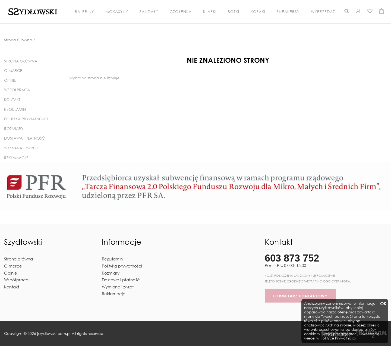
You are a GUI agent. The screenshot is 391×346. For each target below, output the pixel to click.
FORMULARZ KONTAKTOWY (300, 296)
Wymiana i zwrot (21, 147)
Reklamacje (16, 157)
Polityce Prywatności (338, 338)
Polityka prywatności (26, 118)
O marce (13, 70)
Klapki (209, 11)
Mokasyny (116, 11)
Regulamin (15, 109)
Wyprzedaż (323, 11)
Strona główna (20, 61)
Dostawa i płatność (24, 138)
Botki (233, 11)
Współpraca (17, 89)
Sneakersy (288, 11)
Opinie (10, 80)
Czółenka (181, 11)
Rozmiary (13, 128)
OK (383, 303)
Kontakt (12, 99)
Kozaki (258, 11)
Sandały (149, 11)
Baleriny (84, 11)
